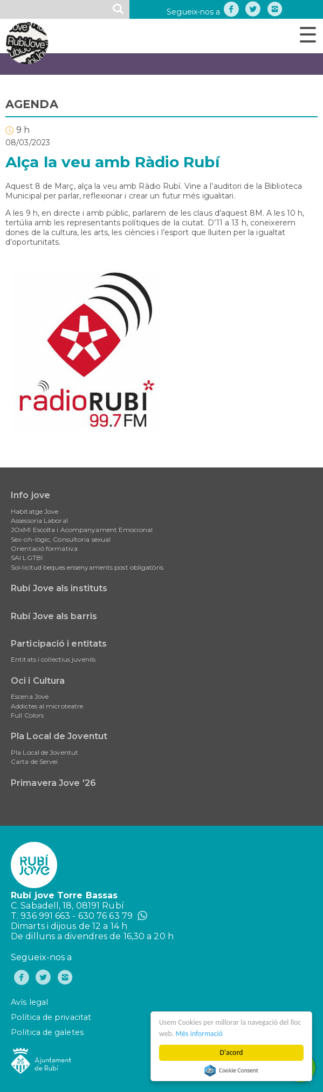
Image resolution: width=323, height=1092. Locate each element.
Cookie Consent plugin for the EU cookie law (232, 1070)
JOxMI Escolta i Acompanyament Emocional (82, 530)
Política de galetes (47, 1032)
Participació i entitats (59, 644)
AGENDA (31, 104)
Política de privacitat (51, 1017)
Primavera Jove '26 (53, 783)
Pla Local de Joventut (59, 736)
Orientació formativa (44, 548)
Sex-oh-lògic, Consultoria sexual (61, 539)
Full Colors (27, 715)
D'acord (232, 1052)
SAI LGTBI (27, 558)
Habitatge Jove (34, 511)
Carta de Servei (34, 761)
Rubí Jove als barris (54, 616)
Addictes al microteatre (47, 706)
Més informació (200, 1033)
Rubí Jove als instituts (59, 588)
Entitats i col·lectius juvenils (53, 659)
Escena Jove (30, 696)
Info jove (30, 495)
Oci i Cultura (38, 681)
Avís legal (29, 1002)
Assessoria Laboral (39, 520)
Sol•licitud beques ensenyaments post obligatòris (87, 567)
